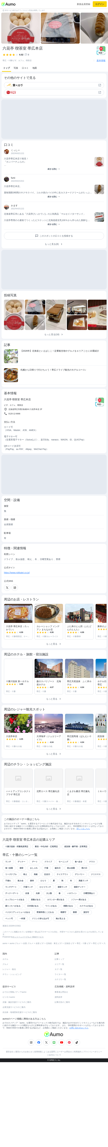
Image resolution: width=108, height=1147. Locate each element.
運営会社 (10, 1052)
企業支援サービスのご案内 (14, 1007)
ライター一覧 (60, 974)
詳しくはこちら (83, 829)
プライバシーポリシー (92, 1052)
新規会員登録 (83, 4)
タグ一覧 (58, 969)
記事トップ (59, 959)
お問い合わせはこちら (78, 1028)
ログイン (99, 4)
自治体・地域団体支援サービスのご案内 (20, 1012)
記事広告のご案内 (62, 1002)
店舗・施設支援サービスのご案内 (17, 1002)
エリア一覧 (59, 964)
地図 (34, 68)
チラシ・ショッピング (12, 974)
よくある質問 (49, 1052)
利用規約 (77, 1052)
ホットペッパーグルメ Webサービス (28, 937)
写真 (16, 68)
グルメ (5, 964)
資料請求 (58, 997)
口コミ (25, 68)
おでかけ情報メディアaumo (14, 992)
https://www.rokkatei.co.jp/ (17, 572)
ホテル (5, 959)
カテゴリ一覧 (60, 979)
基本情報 (101, 60)
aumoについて (55, 1055)
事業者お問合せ (61, 992)
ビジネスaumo (9, 997)
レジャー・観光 (9, 969)
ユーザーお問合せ (64, 1052)
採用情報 (38, 1052)
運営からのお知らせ (23, 1052)
